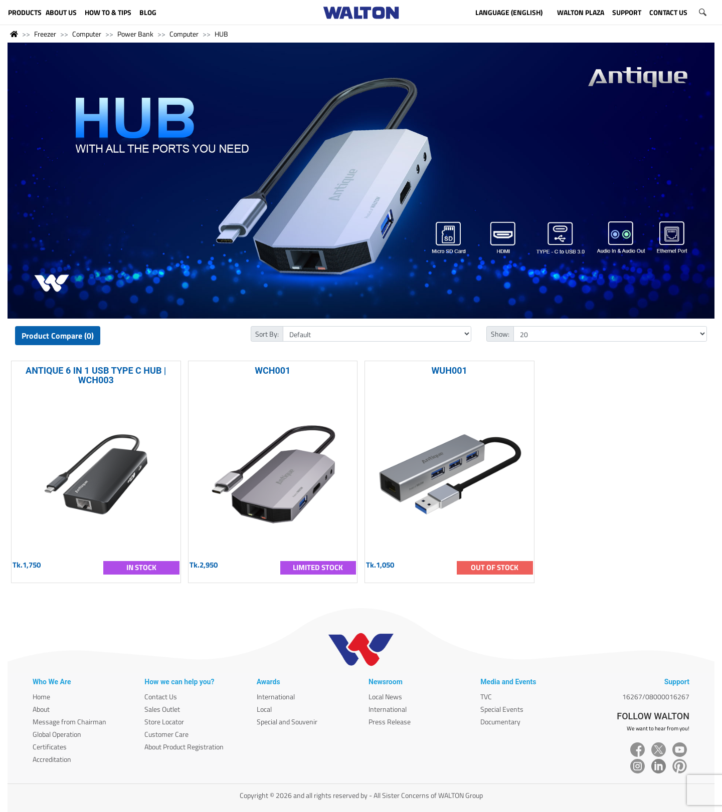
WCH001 (272, 370)
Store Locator (164, 721)
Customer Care (166, 734)
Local (264, 709)
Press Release (390, 721)
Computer (86, 34)
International (276, 696)
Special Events (501, 709)
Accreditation (52, 759)
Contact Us (160, 696)
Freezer (45, 34)
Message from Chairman (69, 721)
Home (41, 696)
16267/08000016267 (655, 696)
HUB (221, 34)
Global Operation (57, 734)
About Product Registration (184, 746)
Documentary (500, 721)
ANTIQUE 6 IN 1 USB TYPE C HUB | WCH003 (96, 375)
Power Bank (135, 34)
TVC (486, 696)
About (41, 709)
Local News (385, 696)
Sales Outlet (162, 709)
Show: (500, 334)
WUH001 (449, 370)
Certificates (50, 746)
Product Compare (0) (58, 336)
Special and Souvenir (287, 721)
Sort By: (267, 334)
